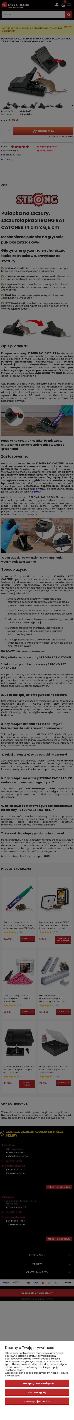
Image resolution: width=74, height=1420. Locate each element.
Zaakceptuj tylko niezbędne (37, 1383)
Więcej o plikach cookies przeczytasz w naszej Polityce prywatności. (36, 1374)
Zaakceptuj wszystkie (37, 1401)
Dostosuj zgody (37, 1392)
